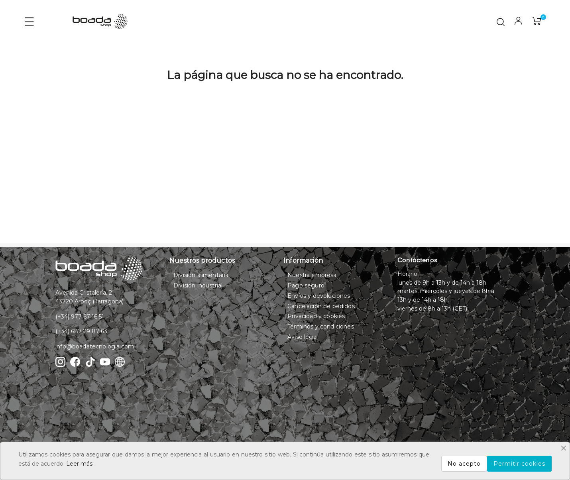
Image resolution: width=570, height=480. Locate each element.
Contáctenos (417, 261)
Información (303, 260)
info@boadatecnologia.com (94, 346)
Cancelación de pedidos (321, 306)
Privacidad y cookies (316, 316)
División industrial (197, 285)
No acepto (464, 463)
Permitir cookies (519, 463)
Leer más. (80, 463)
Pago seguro (305, 285)
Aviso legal (302, 336)
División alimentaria (200, 275)
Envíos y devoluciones (318, 295)
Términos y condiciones (320, 326)
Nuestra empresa (311, 275)
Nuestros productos (202, 260)
